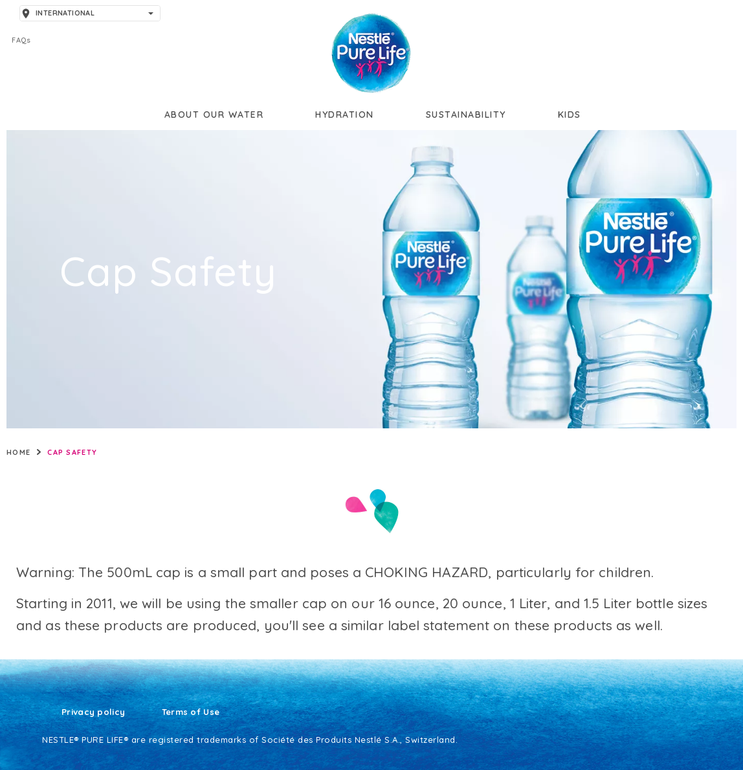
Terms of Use (191, 712)
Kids (569, 114)
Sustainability (466, 114)
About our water (214, 114)
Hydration (344, 114)
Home (18, 452)
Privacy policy (93, 712)
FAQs (21, 40)
